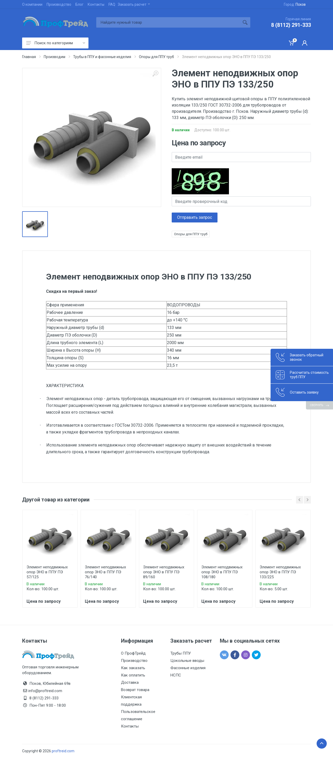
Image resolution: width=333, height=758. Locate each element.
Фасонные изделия (188, 668)
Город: (295, 4)
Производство (59, 4)
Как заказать (133, 668)
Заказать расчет (134, 4)
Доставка (130, 682)
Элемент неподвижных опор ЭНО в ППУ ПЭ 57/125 (47, 572)
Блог (79, 4)
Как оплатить (133, 675)
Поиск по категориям (55, 43)
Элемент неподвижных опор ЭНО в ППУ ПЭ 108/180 (221, 572)
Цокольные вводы (187, 660)
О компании (32, 4)
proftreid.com (63, 751)
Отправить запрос (194, 217)
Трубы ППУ (180, 653)
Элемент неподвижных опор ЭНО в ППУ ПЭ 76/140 (105, 572)
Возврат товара (135, 689)
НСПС (175, 675)
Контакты (96, 4)
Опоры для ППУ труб (190, 234)
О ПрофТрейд (133, 653)
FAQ (111, 4)
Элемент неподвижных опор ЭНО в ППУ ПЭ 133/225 (280, 572)
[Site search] (168, 22)
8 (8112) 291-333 (291, 25)
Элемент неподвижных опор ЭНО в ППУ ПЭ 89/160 (163, 572)
